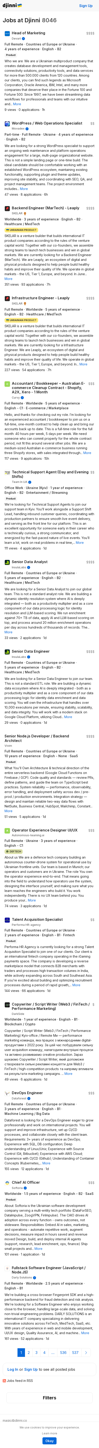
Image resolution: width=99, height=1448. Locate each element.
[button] (17, 104)
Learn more (49, 1433)
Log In (12, 1369)
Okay (49, 1441)
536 (63, 1352)
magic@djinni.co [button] (15, 1420)
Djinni (12, 6)
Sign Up (86, 5)
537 (75, 1352)
